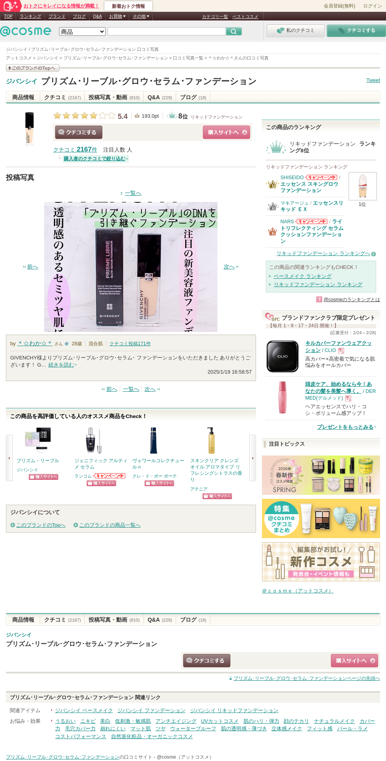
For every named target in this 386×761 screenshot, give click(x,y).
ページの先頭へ (307, 678)
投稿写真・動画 (114, 97)
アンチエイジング (176, 721)
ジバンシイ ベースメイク (84, 710)
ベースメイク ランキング (303, 276)
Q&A (97, 16)
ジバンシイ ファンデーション (151, 710)
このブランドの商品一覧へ (110, 525)
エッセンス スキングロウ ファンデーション (309, 187)
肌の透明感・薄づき (244, 728)
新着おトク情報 (128, 6)
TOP (8, 16)
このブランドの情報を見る (32, 68)
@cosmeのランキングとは (351, 299)
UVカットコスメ (220, 721)
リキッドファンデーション (217, 117)
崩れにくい (113, 728)
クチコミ (62, 97)
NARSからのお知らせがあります (311, 221)
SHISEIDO (292, 177)
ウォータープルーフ (193, 728)
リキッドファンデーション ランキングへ (323, 253)
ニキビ (88, 721)
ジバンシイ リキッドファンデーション (234, 710)
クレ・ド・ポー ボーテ (154, 476)
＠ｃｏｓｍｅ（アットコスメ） (298, 591)
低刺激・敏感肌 (133, 721)
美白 (105, 721)
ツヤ (161, 728)
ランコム (83, 476)
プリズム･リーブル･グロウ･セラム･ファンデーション (149, 81)
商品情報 (23, 97)
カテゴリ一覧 (215, 16)
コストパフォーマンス (80, 736)
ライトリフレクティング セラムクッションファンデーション (311, 231)
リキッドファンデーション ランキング (318, 284)
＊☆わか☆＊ (35, 343)
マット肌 (140, 728)
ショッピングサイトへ (226, 132)
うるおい (65, 721)
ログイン (372, 6)
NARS (287, 221)
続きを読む (61, 365)
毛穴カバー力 (80, 728)
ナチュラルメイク (334, 721)
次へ (229, 267)
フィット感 (319, 728)
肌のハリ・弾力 (261, 721)
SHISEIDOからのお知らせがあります (321, 177)
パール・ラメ (352, 728)
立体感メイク (286, 728)
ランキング (30, 16)
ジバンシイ (21, 81)
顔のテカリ (296, 721)
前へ (32, 267)
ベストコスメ (245, 16)
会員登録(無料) (339, 6)
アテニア (199, 489)
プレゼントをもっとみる (345, 427)
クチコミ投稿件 (130, 343)
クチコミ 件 (75, 150)
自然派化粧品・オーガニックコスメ (152, 736)
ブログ (79, 16)
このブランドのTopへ (40, 525)
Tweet (373, 80)
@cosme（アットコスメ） (185, 757)
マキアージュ (294, 203)
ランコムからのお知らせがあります (109, 475)
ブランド (57, 16)
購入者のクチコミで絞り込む (94, 158)
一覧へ (133, 193)
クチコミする (78, 132)
